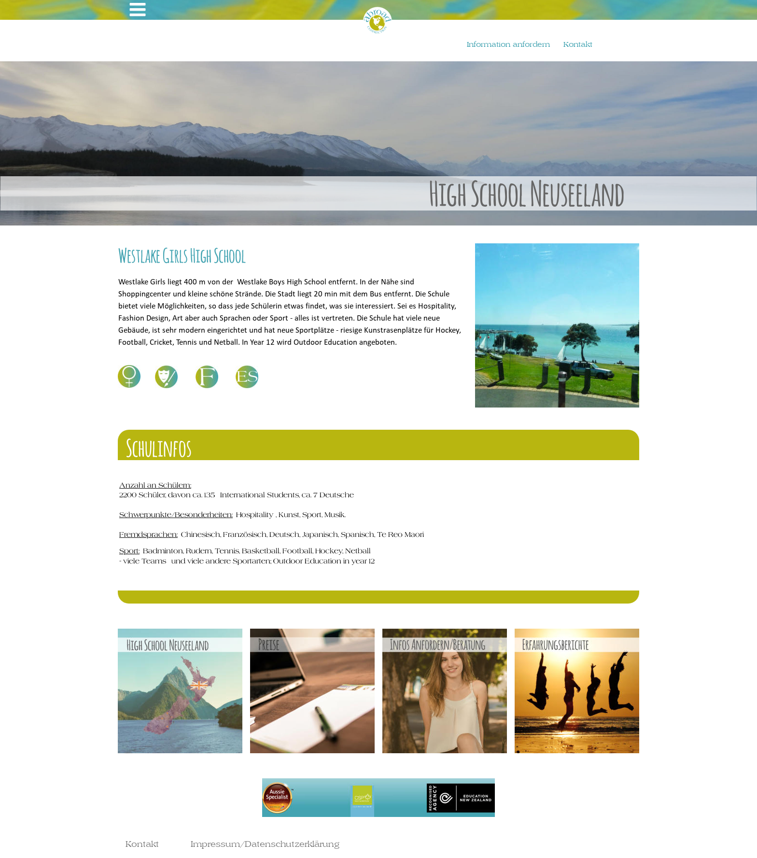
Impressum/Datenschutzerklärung (265, 844)
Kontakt (142, 844)
